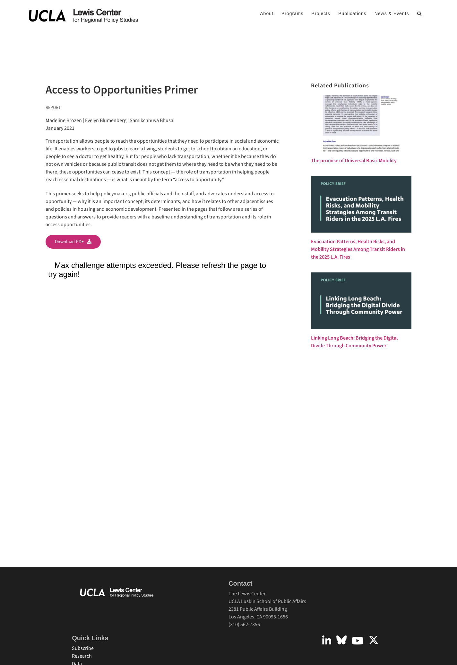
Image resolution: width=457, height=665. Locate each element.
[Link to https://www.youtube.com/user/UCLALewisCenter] (357, 640)
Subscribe (83, 648)
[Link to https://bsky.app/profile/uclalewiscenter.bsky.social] (341, 640)
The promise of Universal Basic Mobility (354, 160)
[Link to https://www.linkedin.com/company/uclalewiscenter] (326, 640)
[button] (419, 13)
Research (82, 656)
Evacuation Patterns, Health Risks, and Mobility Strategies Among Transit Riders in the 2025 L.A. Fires (358, 249)
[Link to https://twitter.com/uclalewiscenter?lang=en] (373, 640)
